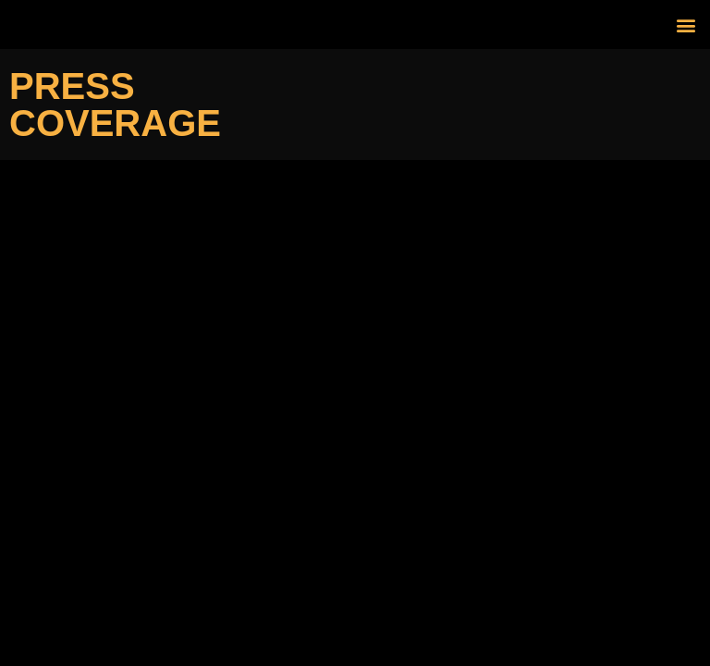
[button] (685, 24)
